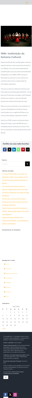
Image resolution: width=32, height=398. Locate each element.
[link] (17, 350)
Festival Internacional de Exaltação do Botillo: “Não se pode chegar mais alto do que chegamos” (15, 211)
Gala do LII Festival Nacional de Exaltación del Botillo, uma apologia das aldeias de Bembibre (15, 220)
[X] (9, 149)
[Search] (27, 163)
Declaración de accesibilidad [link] (12, 352)
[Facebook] (4, 149)
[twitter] (10, 374)
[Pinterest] (23, 149)
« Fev (3, 307)
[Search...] (13, 163)
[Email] (27, 149)
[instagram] (15, 374)
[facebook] (5, 374)
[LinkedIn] (14, 149)
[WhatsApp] (18, 149)
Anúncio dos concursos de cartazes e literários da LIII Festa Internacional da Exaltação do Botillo (15, 202)
